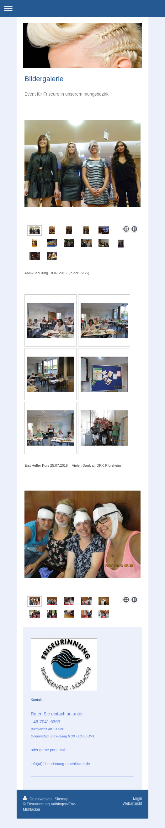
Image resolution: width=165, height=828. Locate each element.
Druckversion (38, 799)
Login (137, 798)
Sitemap (61, 799)
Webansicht (132, 803)
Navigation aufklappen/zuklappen (82, 8)
